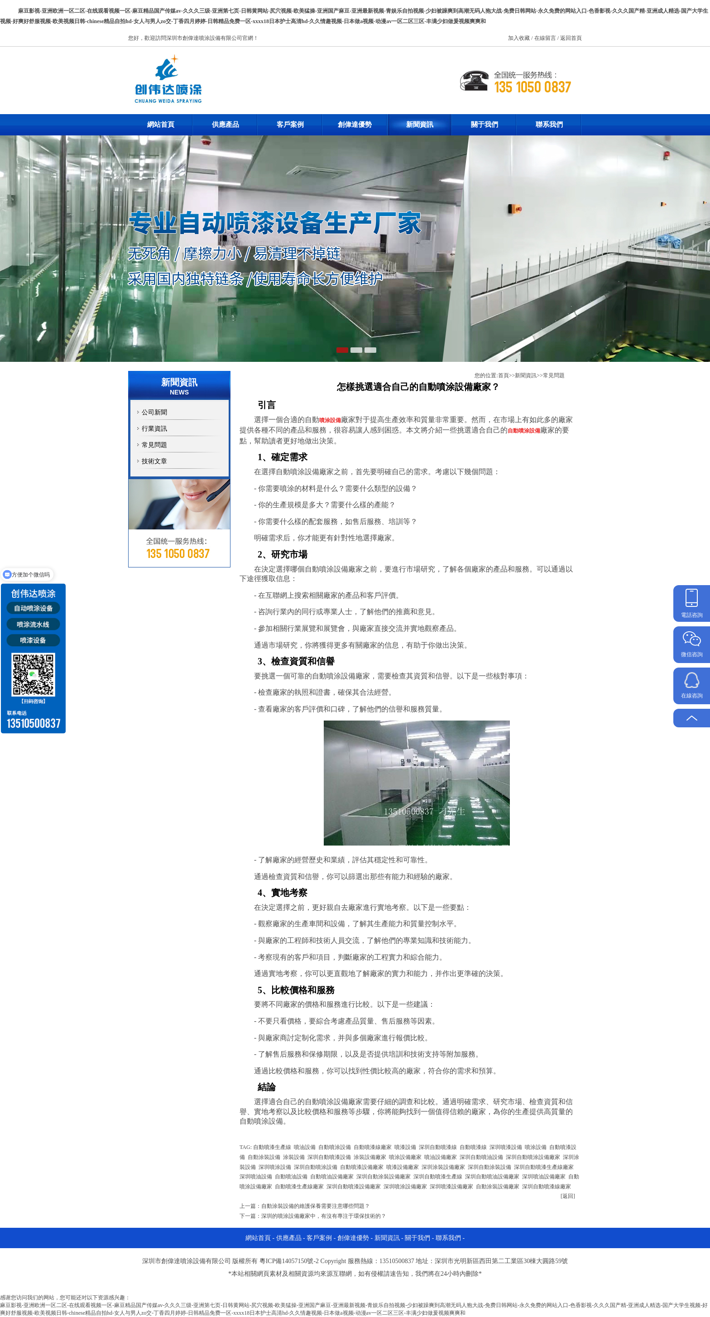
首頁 (503, 375)
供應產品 (225, 124)
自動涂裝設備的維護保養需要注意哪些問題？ (315, 1206)
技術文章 (154, 461)
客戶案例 (290, 124)
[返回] (568, 1196)
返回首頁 (571, 38)
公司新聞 (154, 412)
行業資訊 (154, 428)
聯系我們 (549, 124)
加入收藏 (519, 38)
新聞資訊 (419, 124)
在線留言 (545, 38)
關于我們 (484, 124)
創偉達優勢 (355, 124)
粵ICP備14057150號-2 (289, 1261)
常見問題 (154, 445)
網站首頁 (160, 124)
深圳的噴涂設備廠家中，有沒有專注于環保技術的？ (323, 1216)
